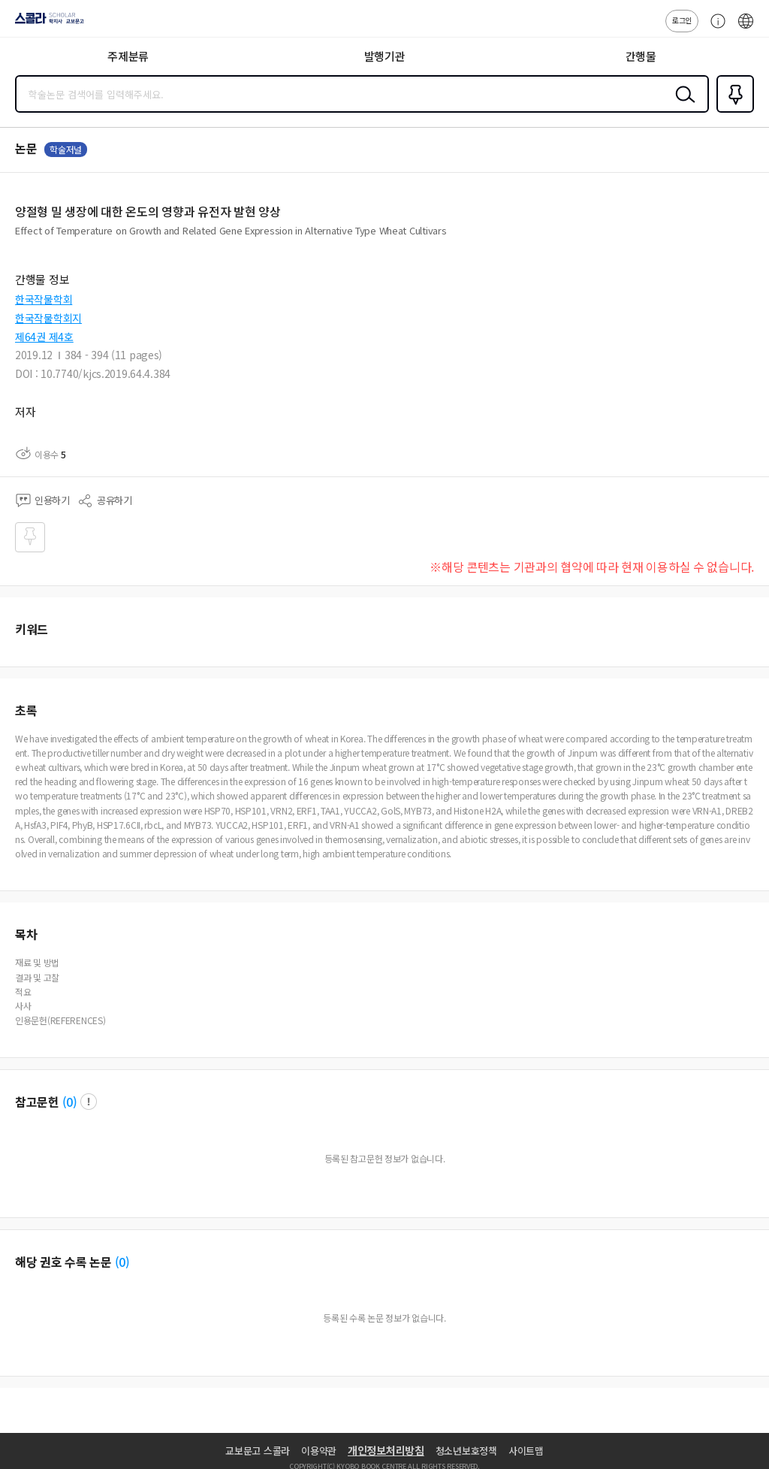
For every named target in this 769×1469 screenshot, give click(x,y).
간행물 (641, 56)
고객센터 (714, 28)
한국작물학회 (43, 299)
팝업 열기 (88, 1101)
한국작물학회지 (48, 317)
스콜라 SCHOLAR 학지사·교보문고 (45, 23)
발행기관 (385, 56)
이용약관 (318, 1450)
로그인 (682, 20)
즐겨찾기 (732, 111)
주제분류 (128, 56)
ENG (745, 28)
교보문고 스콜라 (257, 1450)
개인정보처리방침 (386, 1450)
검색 (682, 106)
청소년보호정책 (466, 1450)
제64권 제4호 (44, 336)
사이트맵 (526, 1450)
